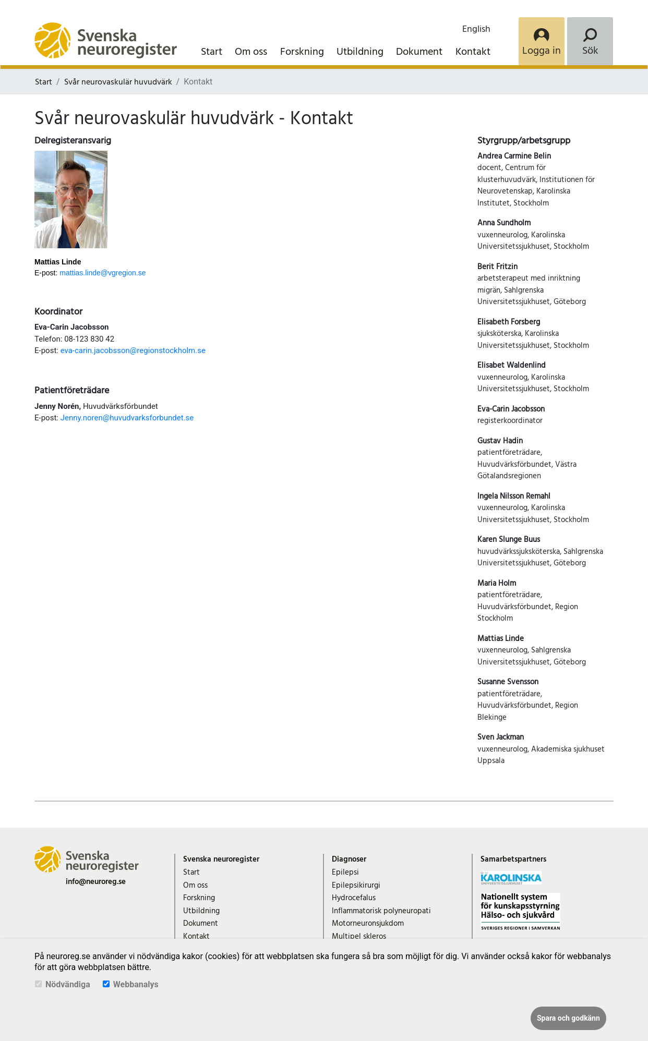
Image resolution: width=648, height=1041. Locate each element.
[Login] (542, 41)
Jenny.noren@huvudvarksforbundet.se (127, 417)
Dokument (419, 51)
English (476, 28)
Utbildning (360, 51)
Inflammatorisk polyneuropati (381, 910)
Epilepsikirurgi (356, 885)
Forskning (302, 51)
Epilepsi (345, 872)
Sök (590, 50)
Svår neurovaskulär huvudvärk (118, 82)
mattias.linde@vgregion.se (102, 273)
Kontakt (472, 51)
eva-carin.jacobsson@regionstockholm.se (133, 350)
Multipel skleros (359, 936)
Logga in (541, 50)
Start (211, 51)
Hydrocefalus (354, 897)
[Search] (590, 41)
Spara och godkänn (568, 1018)
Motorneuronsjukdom (368, 923)
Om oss (251, 51)
